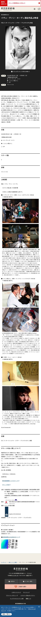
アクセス (29, 573)
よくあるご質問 (27, 581)
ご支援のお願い (20, 586)
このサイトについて (16, 592)
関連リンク (28, 598)
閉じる (39, 606)
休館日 (27, 575)
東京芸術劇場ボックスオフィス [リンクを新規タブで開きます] (10, 480)
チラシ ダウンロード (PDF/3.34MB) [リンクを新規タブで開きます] (20, 71)
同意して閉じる (6, 614)
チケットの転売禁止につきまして (16, 3)
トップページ (3, 562)
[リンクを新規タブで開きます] (9, 547)
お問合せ (12, 581)
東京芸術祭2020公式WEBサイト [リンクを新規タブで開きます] (10, 537)
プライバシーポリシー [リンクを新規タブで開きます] (11, 595)
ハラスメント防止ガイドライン (27, 595)
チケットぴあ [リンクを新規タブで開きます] (5, 484)
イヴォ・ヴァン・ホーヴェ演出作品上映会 (27, 562)
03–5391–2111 (15, 575)
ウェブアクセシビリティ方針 (17, 598)
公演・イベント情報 (13, 562)
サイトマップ (26, 592)
